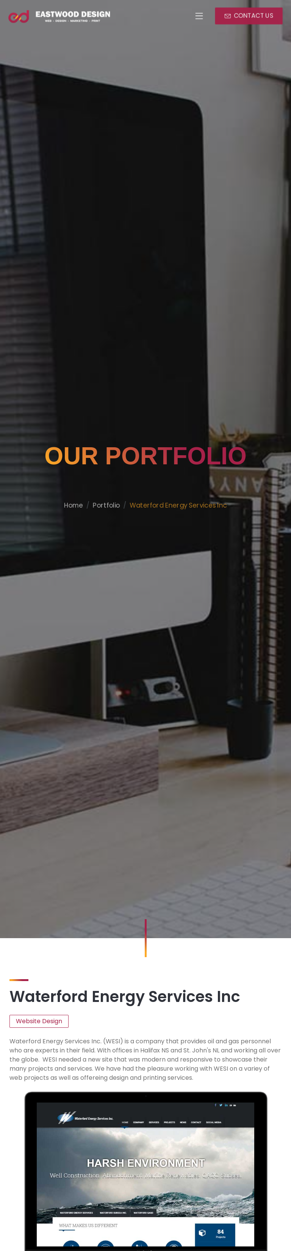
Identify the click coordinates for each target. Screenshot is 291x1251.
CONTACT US (253, 15)
